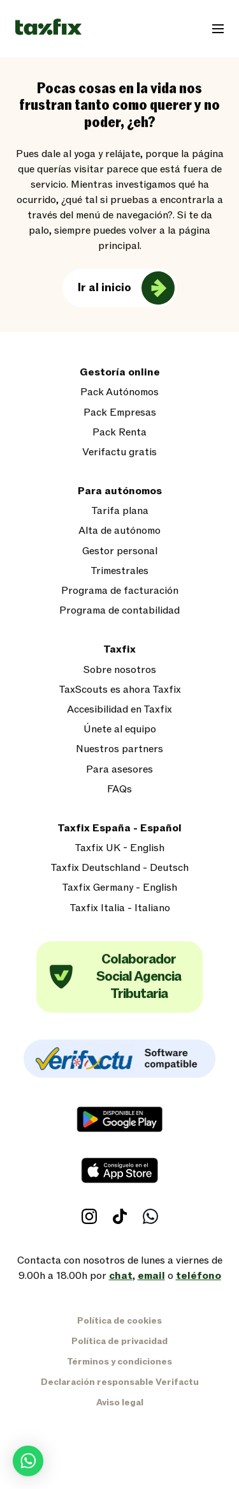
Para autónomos (120, 491)
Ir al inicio (104, 287)
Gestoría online (120, 373)
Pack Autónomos (119, 392)
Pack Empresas (119, 413)
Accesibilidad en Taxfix (119, 710)
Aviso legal (119, 1402)
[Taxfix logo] (48, 28)
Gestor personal (119, 551)
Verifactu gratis (119, 452)
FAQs (119, 789)
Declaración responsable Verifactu (120, 1382)
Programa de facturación (119, 591)
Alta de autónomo (119, 531)
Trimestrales (119, 571)
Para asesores (119, 770)
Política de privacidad (119, 1341)
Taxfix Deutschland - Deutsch (119, 868)
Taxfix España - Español (119, 828)
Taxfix (119, 650)
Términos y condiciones (119, 1362)
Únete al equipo (119, 729)
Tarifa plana (119, 511)
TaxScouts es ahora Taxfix (120, 690)
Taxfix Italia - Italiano (119, 908)
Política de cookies (119, 1321)
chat (121, 1276)
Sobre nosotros (119, 670)
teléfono (198, 1276)
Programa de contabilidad (119, 611)
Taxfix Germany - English (119, 888)
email (151, 1276)
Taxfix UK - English (119, 848)
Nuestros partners (119, 749)
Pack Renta (119, 433)
